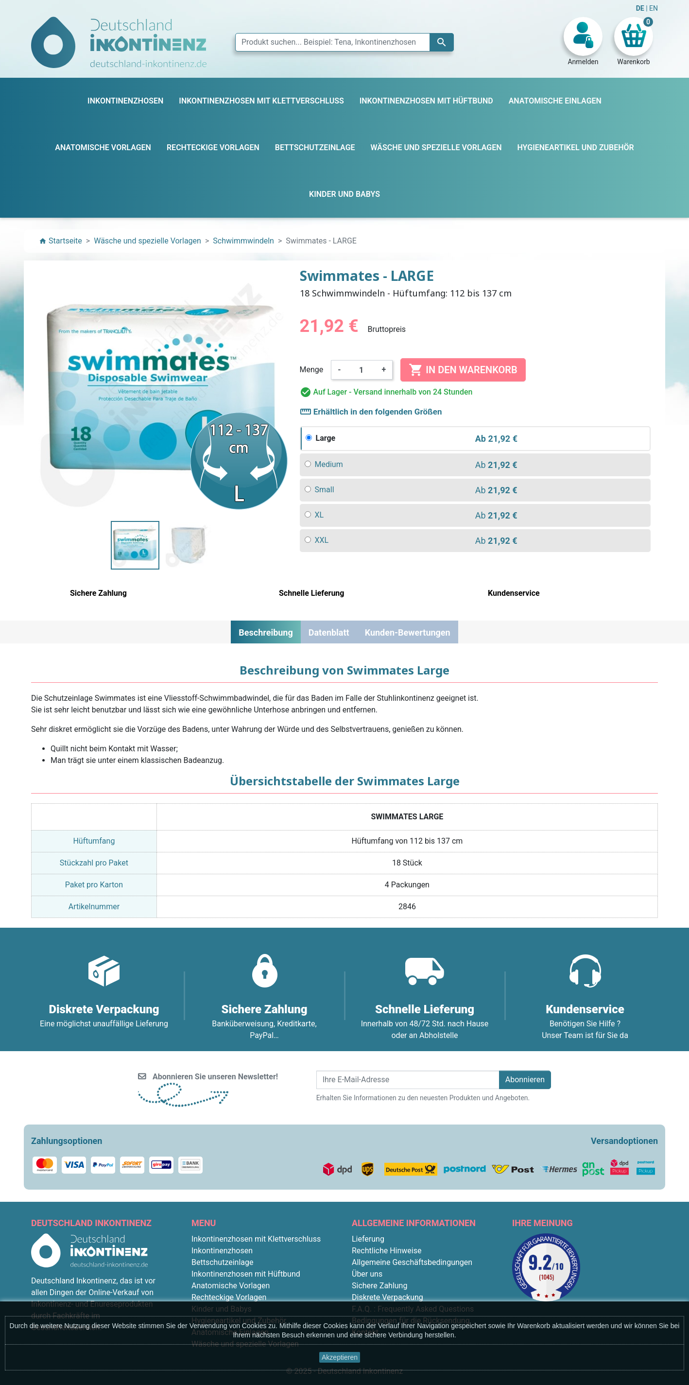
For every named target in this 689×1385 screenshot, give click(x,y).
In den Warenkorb (463, 370)
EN (653, 8)
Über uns (367, 1274)
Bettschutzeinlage (222, 1262)
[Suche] (344, 42)
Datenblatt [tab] (329, 632)
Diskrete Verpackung (387, 1297)
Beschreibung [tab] (266, 632)
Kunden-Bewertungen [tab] (407, 632)
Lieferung (368, 1239)
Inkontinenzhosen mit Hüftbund (245, 1274)
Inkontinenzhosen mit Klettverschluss (256, 1239)
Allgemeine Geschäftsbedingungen (412, 1262)
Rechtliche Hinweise (386, 1250)
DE (641, 8)
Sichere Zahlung (379, 1285)
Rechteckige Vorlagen (228, 1297)
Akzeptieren (340, 1357)
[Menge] (361, 370)
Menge (312, 369)
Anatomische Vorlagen (230, 1285)
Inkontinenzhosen (222, 1250)
